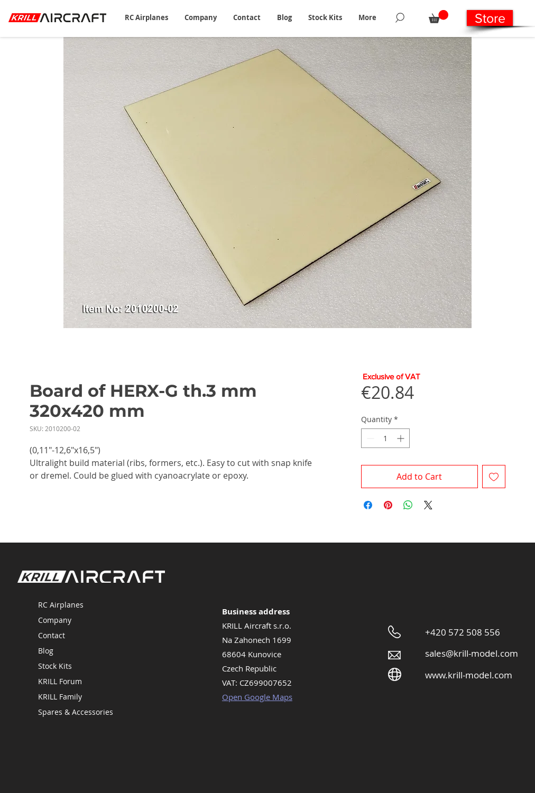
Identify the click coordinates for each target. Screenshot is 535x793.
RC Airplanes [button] (61, 605)
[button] (146, 17)
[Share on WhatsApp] (408, 505)
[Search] (400, 17)
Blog (45, 651)
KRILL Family (60, 697)
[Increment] (401, 438)
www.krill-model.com (468, 675)
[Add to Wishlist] (493, 476)
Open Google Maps (257, 697)
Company (54, 620)
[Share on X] (428, 505)
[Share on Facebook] (368, 505)
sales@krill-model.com (471, 653)
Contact (51, 635)
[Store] (490, 18)
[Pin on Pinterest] (388, 505)
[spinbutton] (385, 438)
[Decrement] (369, 438)
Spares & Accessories (75, 712)
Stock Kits (55, 666)
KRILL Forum (60, 681)
